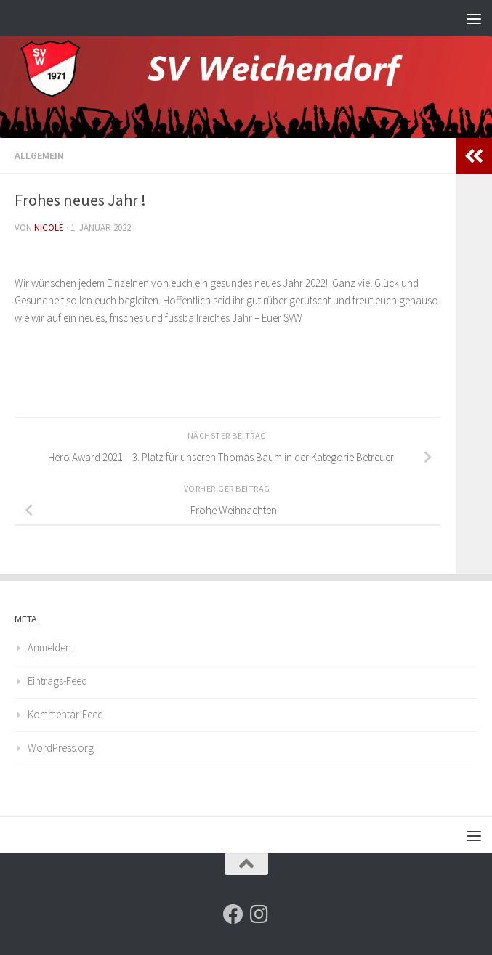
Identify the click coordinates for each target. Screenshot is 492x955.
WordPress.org (61, 748)
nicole (49, 228)
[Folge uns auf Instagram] (259, 914)
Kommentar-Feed (65, 714)
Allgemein (39, 155)
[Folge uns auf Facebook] (233, 914)
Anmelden (49, 647)
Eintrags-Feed (57, 681)
